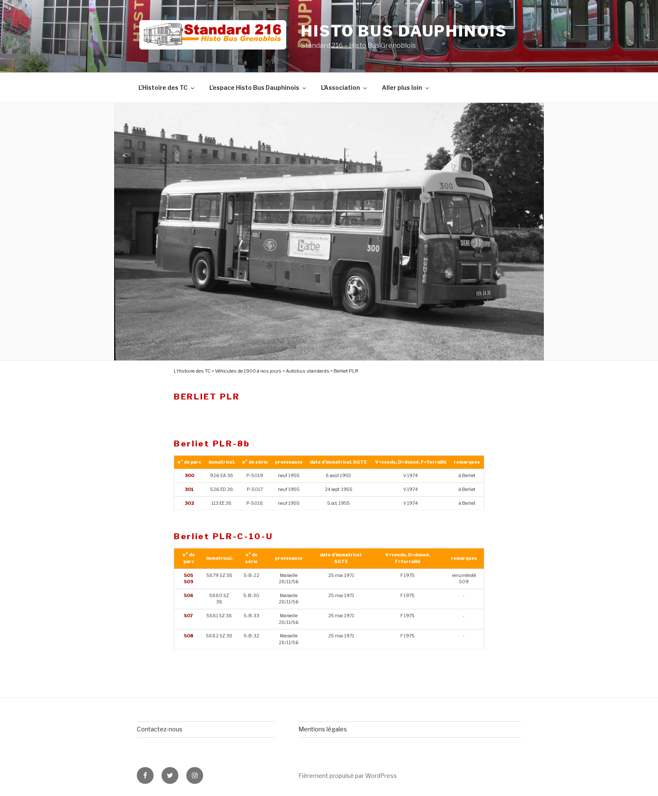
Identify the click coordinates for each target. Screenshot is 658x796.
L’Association (344, 87)
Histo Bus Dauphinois (404, 31)
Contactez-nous (160, 729)
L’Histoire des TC (167, 87)
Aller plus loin (406, 87)
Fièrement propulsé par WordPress (347, 775)
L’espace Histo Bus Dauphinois (258, 87)
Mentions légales (322, 729)
